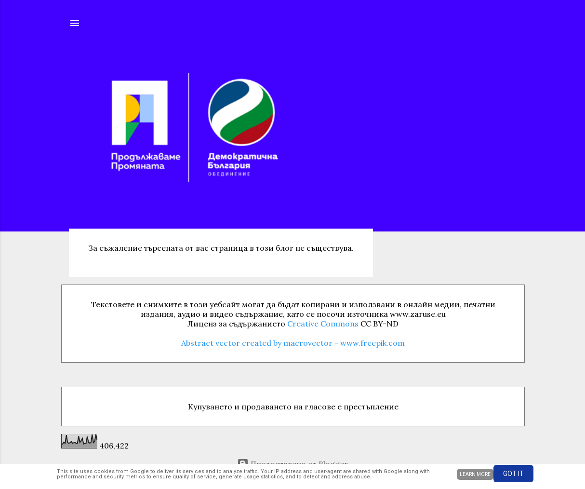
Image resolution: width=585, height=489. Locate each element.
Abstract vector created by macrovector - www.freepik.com (293, 343)
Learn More (475, 474)
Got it (513, 473)
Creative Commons (323, 323)
